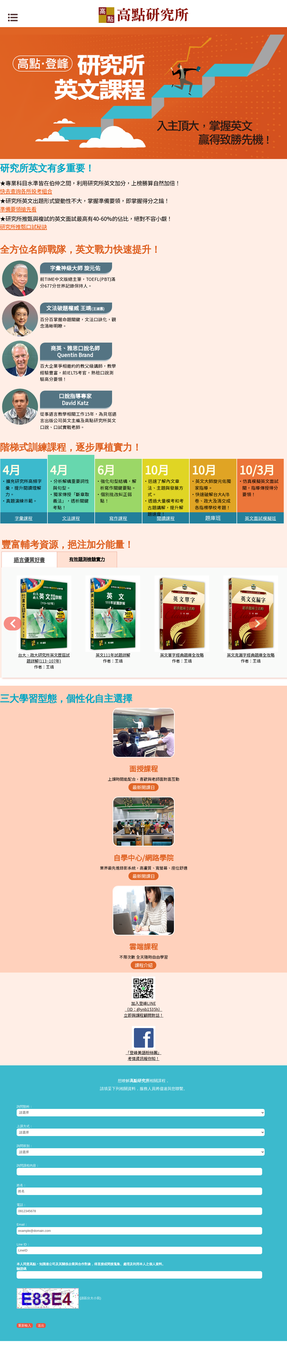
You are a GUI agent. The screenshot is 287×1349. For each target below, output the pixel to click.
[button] (10, 535)
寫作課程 (118, 429)
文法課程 (71, 429)
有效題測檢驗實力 (87, 471)
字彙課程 (23, 429)
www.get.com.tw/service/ (150, 1342)
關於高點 (135, 1309)
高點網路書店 (144, 1301)
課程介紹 (144, 877)
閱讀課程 (165, 429)
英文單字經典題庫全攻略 (182, 567)
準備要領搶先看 (18, 209)
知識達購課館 (144, 1293)
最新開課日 (143, 699)
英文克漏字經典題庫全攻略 (251, 567)
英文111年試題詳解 (113, 567)
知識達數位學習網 (144, 1285)
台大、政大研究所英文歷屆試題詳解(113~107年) (44, 570)
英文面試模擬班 (260, 429)
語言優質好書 (29, 471)
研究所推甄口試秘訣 (23, 226)
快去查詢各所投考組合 (26, 191)
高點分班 (152, 1309)
